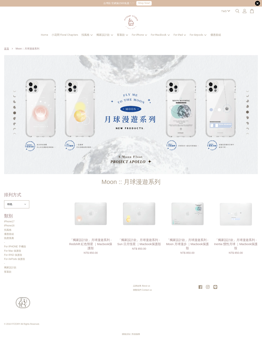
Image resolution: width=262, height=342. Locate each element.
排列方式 (12, 194)
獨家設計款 (104, 34)
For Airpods (198, 34)
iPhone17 (9, 221)
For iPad (180, 34)
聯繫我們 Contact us (142, 290)
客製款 (122, 34)
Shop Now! (144, 3)
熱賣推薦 (9, 238)
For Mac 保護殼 (12, 250)
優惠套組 (215, 34)
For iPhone (139, 34)
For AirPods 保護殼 (14, 259)
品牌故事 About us (141, 286)
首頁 (6, 48)
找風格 (87, 34)
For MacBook (160, 34)
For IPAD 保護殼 (13, 255)
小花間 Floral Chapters (65, 34)
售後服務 (136, 334)
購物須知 (126, 334)
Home (44, 34)
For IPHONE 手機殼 (15, 246)
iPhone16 (9, 225)
